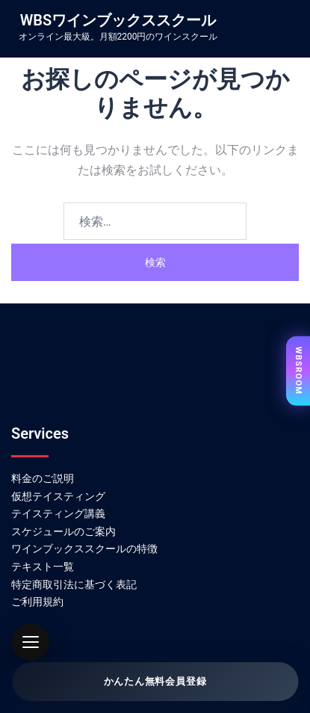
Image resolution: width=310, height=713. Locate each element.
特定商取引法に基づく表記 (74, 584)
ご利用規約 (37, 602)
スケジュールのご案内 (63, 531)
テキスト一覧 (42, 566)
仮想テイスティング (58, 496)
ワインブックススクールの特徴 (84, 549)
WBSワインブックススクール (118, 20)
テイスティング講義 (58, 513)
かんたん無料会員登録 (155, 681)
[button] (30, 642)
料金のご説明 (42, 478)
